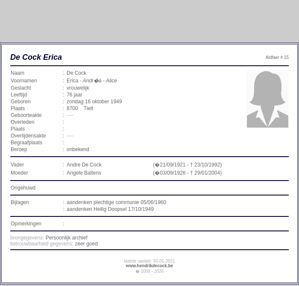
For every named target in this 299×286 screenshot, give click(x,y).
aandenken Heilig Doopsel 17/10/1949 (110, 209)
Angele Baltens (84, 173)
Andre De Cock (84, 165)
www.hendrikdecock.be (149, 265)
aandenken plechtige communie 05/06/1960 (116, 202)
